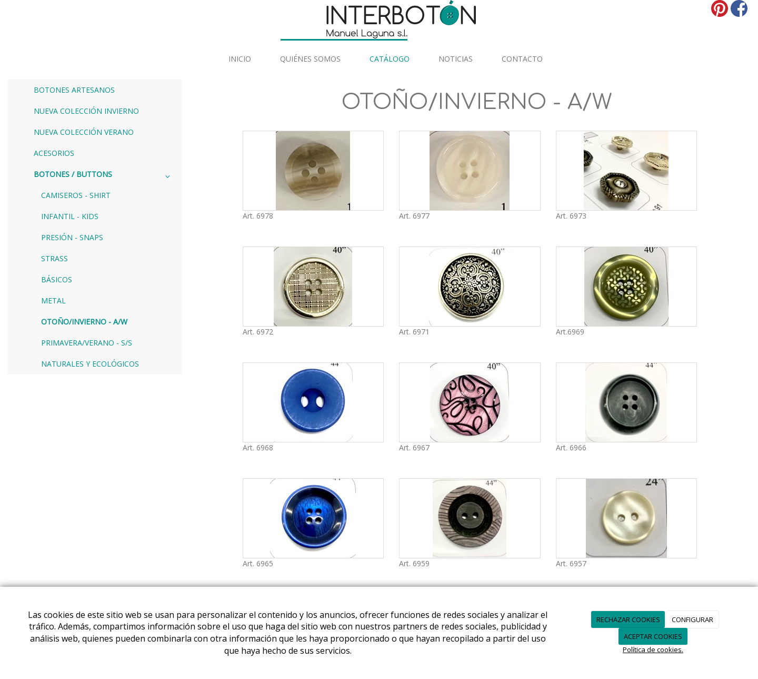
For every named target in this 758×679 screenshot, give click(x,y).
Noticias (455, 59)
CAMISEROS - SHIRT (76, 195)
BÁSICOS (56, 279)
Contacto (522, 59)
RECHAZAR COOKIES (628, 619)
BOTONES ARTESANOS (74, 90)
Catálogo (390, 59)
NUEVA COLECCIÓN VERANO (84, 132)
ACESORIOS (54, 153)
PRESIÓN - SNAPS (72, 237)
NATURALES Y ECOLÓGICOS (90, 364)
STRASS (54, 258)
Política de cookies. (653, 649)
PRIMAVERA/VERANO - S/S (86, 343)
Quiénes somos (310, 59)
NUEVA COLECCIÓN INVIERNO (86, 111)
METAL (53, 301)
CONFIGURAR (692, 619)
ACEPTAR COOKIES (653, 636)
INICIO (239, 59)
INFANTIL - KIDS (69, 216)
